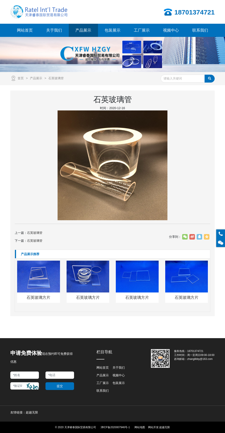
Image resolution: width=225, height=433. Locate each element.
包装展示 (118, 383)
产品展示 (36, 78)
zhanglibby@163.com (200, 359)
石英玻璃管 (56, 78)
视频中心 (118, 375)
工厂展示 (102, 383)
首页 (21, 78)
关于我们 (118, 367)
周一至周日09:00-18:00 (200, 355)
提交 (60, 386)
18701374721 (195, 351)
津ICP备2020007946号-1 (115, 427)
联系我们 (102, 390)
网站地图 (139, 427)
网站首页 (102, 367)
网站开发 (153, 427)
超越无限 (164, 427)
